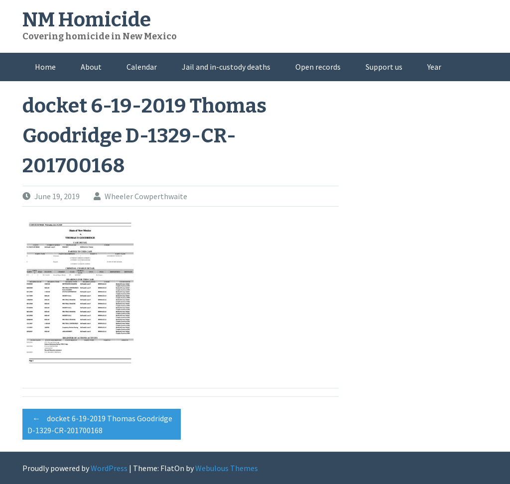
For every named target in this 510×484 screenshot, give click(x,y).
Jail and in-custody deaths (226, 67)
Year (434, 67)
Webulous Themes (226, 468)
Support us (384, 67)
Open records (318, 67)
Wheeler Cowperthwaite (146, 196)
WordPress (109, 468)
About (91, 67)
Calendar (142, 67)
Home (45, 67)
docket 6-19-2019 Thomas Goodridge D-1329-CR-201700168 (99, 422)
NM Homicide (86, 20)
